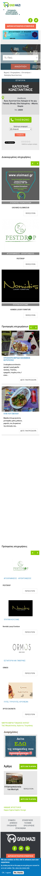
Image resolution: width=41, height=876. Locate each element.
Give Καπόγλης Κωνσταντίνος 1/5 (22, 141)
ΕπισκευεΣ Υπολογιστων (20, 203)
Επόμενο (37, 163)
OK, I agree (6, 873)
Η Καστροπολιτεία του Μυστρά (12, 788)
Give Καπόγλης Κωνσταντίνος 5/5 (30, 141)
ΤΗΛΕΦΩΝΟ (22, 119)
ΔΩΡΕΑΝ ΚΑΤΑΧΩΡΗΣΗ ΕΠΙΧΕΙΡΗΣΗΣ (20, 856)
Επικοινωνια (20, 828)
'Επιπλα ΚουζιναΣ (20, 305)
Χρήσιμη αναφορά (20, 126)
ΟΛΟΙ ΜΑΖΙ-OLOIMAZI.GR (20, 208)
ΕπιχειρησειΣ (27, 820)
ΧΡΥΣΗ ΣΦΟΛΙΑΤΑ (9, 709)
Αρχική (6, 72)
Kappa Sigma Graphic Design (15, 810)
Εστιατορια (20, 80)
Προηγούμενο (33, 163)
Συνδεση (11, 820)
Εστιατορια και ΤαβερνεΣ (14, 661)
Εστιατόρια (26, 72)
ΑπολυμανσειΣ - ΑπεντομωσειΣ (20, 254)
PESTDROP (20, 259)
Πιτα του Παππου (11, 414)
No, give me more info (20, 868)
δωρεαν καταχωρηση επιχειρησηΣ (20, 26)
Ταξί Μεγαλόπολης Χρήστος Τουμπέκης (17, 726)
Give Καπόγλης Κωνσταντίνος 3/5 (26, 141)
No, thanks (18, 873)
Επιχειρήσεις (15, 72)
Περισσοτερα (30, 213)
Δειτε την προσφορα (28, 380)
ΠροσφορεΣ (12, 826)
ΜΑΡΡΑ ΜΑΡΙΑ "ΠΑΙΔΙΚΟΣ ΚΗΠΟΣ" (15, 723)
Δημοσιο (13, 823)
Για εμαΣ (27, 823)
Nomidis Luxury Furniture (20, 310)
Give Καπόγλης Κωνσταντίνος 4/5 (28, 141)
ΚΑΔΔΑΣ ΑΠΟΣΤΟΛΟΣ (12, 807)
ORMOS (5, 668)
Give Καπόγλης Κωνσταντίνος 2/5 (24, 141)
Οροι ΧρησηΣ (29, 826)
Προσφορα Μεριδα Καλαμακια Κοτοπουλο (16, 359)
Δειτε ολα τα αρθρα (28, 766)
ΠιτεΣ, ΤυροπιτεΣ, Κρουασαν (16, 702)
